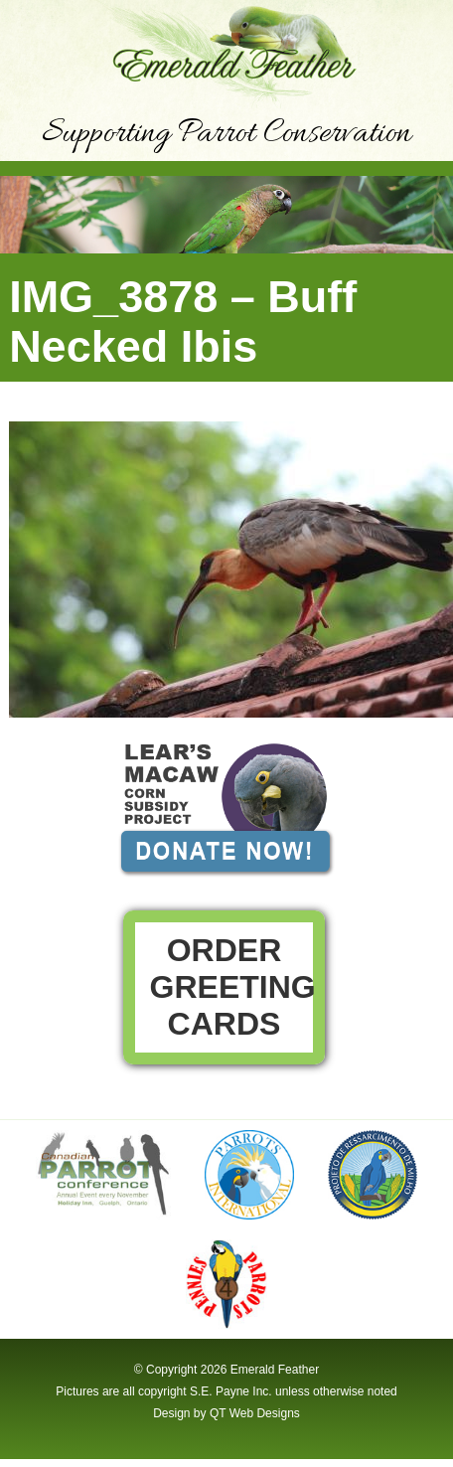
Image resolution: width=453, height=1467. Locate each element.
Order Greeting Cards (233, 987)
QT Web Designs (255, 1413)
